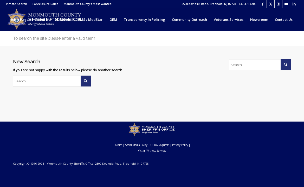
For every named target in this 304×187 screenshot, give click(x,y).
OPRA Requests (159, 145)
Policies (118, 145)
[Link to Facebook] (263, 4)
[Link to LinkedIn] (294, 4)
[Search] (28, 42)
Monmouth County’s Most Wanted (88, 4)
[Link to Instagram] (278, 4)
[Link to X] (270, 4)
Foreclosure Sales (45, 4)
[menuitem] (18, 4)
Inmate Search (16, 4)
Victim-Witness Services (152, 150)
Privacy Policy (180, 145)
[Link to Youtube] (286, 4)
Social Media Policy (136, 145)
